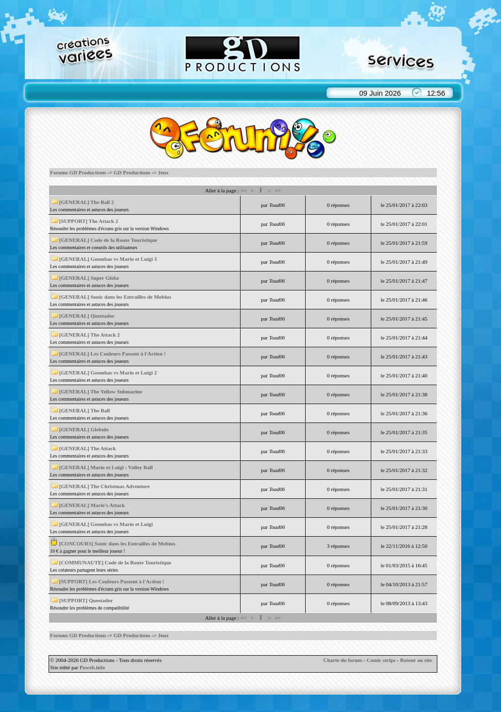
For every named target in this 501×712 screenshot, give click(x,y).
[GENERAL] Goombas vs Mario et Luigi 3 (108, 259)
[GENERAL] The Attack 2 (89, 335)
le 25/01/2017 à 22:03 (403, 205)
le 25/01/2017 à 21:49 (403, 262)
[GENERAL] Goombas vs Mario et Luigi (106, 524)
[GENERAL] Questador (87, 316)
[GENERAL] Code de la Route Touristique (108, 240)
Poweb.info (92, 667)
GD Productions (132, 172)
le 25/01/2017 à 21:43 (403, 356)
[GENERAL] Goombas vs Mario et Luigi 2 (108, 372)
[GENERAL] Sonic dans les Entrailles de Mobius (115, 297)
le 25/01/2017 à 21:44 (403, 337)
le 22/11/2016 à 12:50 (404, 546)
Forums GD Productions (78, 172)
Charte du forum (342, 660)
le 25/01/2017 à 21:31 (403, 489)
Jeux (163, 172)
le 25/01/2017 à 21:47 (403, 281)
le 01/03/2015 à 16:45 (403, 565)
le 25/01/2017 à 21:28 (403, 527)
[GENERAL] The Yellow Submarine (100, 391)
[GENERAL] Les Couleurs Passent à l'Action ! (112, 353)
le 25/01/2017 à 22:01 (403, 224)
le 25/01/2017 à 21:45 (403, 319)
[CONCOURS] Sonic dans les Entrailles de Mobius (117, 543)
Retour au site (416, 660)
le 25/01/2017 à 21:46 (403, 300)
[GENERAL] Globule (84, 429)
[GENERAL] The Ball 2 (86, 202)
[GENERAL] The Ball (84, 410)
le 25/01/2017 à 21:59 (403, 243)
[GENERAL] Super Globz (89, 278)
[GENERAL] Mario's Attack (92, 505)
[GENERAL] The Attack (87, 448)
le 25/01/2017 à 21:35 (403, 432)
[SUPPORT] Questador (86, 600)
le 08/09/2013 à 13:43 (403, 603)
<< (244, 190)
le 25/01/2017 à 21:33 (403, 451)
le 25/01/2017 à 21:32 (403, 470)
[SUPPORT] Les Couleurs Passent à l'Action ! (111, 581)
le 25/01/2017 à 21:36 (403, 413)
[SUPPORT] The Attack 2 (88, 221)
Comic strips (381, 660)
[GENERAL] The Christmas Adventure (104, 486)
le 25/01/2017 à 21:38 (403, 394)
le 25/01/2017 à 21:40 (403, 375)
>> (278, 190)
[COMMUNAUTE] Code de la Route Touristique (115, 562)
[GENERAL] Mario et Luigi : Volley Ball (106, 467)
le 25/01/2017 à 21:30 (403, 508)
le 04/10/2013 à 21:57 (403, 584)
